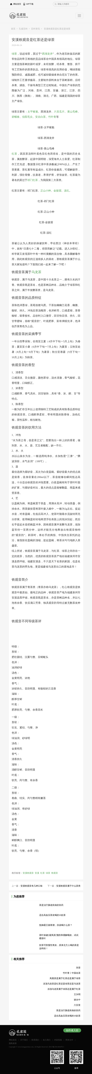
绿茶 (14, 53)
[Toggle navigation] (79, 15)
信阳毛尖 (27, 116)
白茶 (43, 116)
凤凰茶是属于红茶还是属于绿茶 (65, 978)
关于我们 (24, 1040)
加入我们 (46, 1040)
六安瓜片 (59, 111)
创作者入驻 (72, 1030)
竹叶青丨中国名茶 (71, 973)
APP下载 (30, 4)
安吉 (37, 116)
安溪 (37, 873)
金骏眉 (57, 190)
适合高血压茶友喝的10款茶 (52, 915)
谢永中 (77, 1000)
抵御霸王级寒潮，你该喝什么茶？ (55, 925)
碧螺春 (16, 116)
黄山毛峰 (72, 111)
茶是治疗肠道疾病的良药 (51, 905)
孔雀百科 (23, 29)
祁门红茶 (32, 180)
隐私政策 (13, 1043)
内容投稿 (58, 1040)
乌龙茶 (36, 272)
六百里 (77, 1005)
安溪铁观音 (28, 873)
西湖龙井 (47, 53)
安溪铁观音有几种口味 (31, 886)
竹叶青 (52, 116)
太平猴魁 (33, 111)
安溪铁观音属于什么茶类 (68, 886)
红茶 (14, 153)
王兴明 (77, 994)
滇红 (66, 190)
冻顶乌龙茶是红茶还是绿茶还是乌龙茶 (61, 983)
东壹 (78, 967)
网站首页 (17, 4)
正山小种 (45, 190)
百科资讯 (35, 29)
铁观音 (54, 873)
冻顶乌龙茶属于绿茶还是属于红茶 (63, 989)
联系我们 (35, 1040)
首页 (13, 29)
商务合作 (69, 1040)
